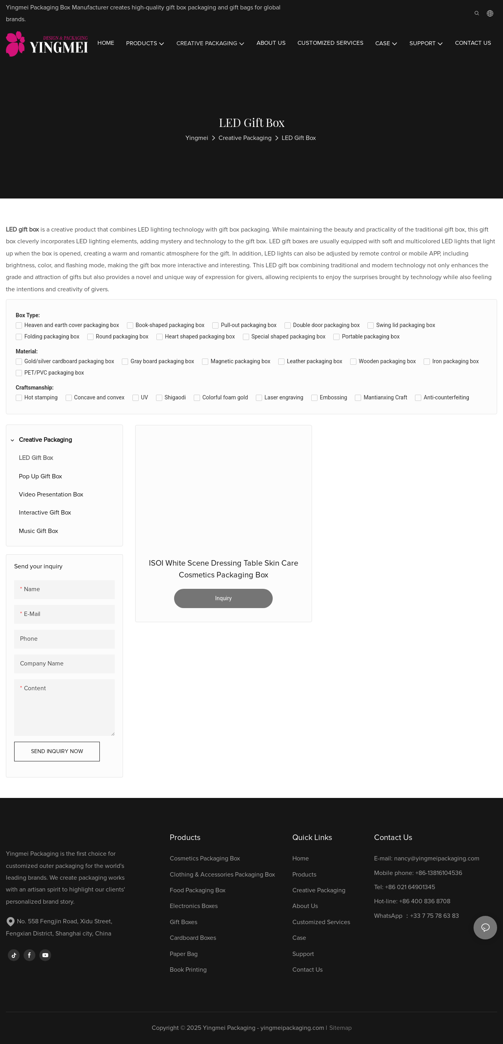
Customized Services (321, 922)
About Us (305, 906)
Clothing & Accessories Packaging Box (223, 874)
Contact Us (307, 970)
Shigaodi (175, 397)
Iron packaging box (455, 361)
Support (303, 954)
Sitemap (340, 1028)
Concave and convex (99, 397)
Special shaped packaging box (289, 336)
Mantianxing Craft (385, 397)
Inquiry (223, 598)
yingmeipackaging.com (292, 1028)
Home (300, 858)
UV (144, 397)
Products (304, 874)
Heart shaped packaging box (200, 336)
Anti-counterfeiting (446, 397)
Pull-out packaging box (248, 325)
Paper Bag (184, 954)
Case (299, 938)
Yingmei (196, 138)
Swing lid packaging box (405, 325)
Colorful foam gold (225, 397)
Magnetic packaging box (240, 361)
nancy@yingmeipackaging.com (436, 858)
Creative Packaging (245, 138)
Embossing (333, 397)
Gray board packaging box (162, 361)
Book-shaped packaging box (170, 325)
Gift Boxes (183, 922)
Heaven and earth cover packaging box (71, 325)
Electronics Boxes (194, 906)
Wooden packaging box (387, 361)
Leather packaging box (314, 361)
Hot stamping (41, 397)
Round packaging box (122, 336)
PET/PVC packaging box (54, 372)
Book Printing (188, 970)
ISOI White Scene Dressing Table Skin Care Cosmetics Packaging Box (223, 569)
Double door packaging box (326, 325)
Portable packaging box (371, 336)
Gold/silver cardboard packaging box (69, 361)
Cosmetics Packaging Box (206, 858)
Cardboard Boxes (193, 938)
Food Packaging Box (199, 890)
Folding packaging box (51, 336)
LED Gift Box (299, 138)
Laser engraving (283, 397)
